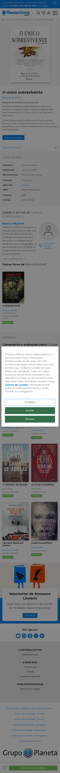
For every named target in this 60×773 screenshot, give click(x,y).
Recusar (30, 419)
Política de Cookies (16, 384)
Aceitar (30, 410)
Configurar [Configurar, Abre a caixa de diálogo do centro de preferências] (30, 402)
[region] (29, 386)
